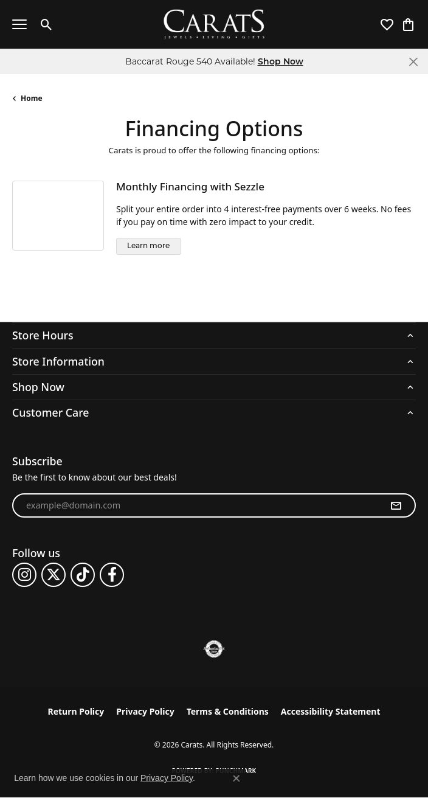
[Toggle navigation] (19, 24)
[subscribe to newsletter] (396, 505)
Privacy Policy (145, 711)
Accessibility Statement (331, 711)
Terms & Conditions (228, 711)
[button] (46, 24)
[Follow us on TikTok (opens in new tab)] (83, 575)
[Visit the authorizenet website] (214, 649)
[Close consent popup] (236, 778)
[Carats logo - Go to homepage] (214, 25)
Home (32, 98)
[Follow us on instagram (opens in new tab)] (24, 575)
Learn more (148, 246)
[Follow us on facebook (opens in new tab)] (112, 575)
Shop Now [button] (280, 61)
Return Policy (76, 711)
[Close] (413, 61)
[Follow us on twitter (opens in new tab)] (53, 575)
